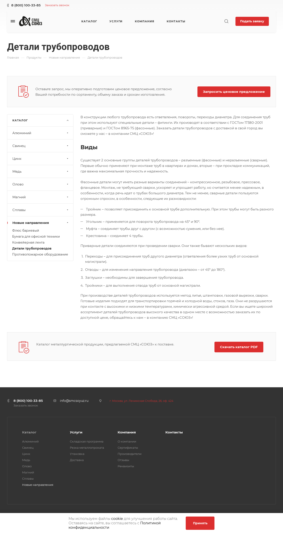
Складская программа (86, 441)
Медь (40, 171)
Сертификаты (128, 447)
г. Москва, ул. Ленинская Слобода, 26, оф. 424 (141, 400)
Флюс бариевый (25, 231)
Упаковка (77, 454)
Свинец (40, 146)
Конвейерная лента (28, 242)
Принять (200, 523)
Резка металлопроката (87, 447)
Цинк (40, 158)
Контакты (174, 432)
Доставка (77, 460)
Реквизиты (126, 466)
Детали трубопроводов (32, 248)
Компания (127, 432)
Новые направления (40, 223)
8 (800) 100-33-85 (26, 5)
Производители (130, 454)
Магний (40, 197)
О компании (127, 441)
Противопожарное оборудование (40, 254)
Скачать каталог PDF (239, 347)
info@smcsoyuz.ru (74, 401)
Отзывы (123, 460)
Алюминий (40, 133)
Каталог (29, 432)
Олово (40, 184)
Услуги (76, 432)
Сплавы (40, 210)
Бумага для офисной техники (36, 236)
